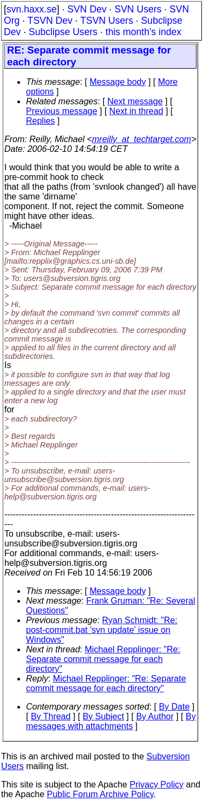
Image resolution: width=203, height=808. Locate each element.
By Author (154, 716)
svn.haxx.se (31, 9)
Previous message (61, 111)
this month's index (143, 31)
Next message (134, 101)
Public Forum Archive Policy (100, 794)
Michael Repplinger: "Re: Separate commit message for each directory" (103, 659)
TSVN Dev (50, 20)
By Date (174, 706)
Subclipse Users (63, 31)
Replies (40, 120)
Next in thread (136, 111)
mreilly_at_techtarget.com (141, 139)
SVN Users (137, 9)
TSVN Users (106, 20)
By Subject (103, 716)
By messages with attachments (111, 721)
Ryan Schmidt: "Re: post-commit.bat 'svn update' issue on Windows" (102, 630)
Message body (117, 81)
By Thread (51, 716)
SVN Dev (86, 9)
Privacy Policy (156, 784)
